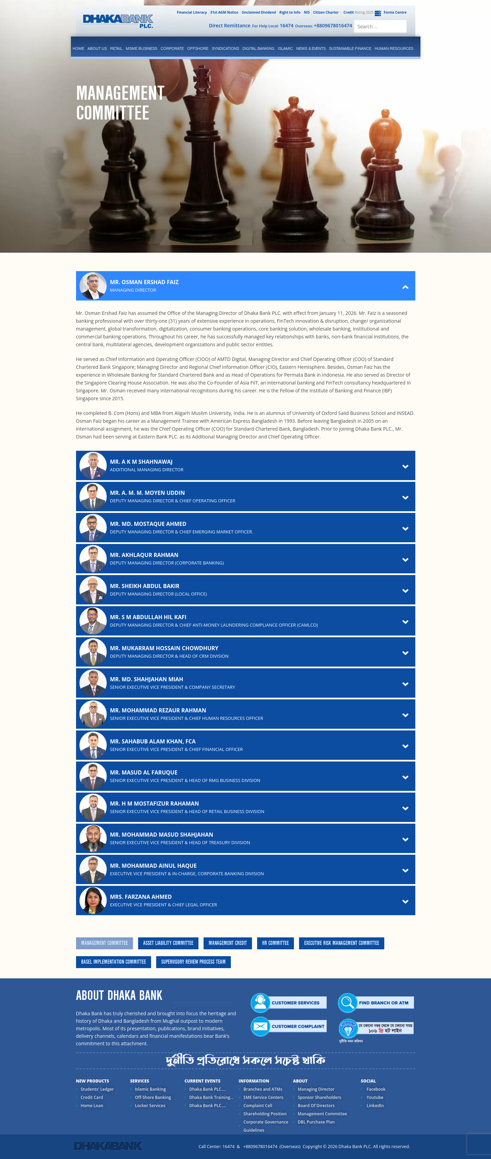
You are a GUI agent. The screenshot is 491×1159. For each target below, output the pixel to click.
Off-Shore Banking (153, 1097)
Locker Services (150, 1105)
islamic (285, 48)
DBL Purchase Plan (316, 1122)
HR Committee (275, 943)
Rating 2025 (357, 12)
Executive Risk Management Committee (341, 943)
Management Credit (228, 943)
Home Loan (92, 1105)
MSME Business (141, 48)
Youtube (374, 1097)
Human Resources (394, 48)
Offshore (197, 48)
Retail (116, 48)
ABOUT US (97, 48)
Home (78, 48)
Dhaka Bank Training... (211, 1097)
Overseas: (323, 25)
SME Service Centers (263, 1097)
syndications (225, 48)
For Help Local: (272, 25)
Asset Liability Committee (168, 943)
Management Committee (104, 943)
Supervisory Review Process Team (193, 962)
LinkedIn (375, 1105)
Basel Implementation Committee (113, 962)
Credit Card (92, 1097)
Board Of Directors (316, 1105)
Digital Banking (258, 48)
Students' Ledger (97, 1089)
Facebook (375, 1089)
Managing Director (316, 1089)
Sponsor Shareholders (319, 1097)
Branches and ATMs (262, 1089)
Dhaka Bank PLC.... (207, 1089)
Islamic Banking (150, 1089)
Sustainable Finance (350, 48)
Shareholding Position (265, 1114)
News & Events (311, 48)
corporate (172, 48)
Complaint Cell (257, 1105)
